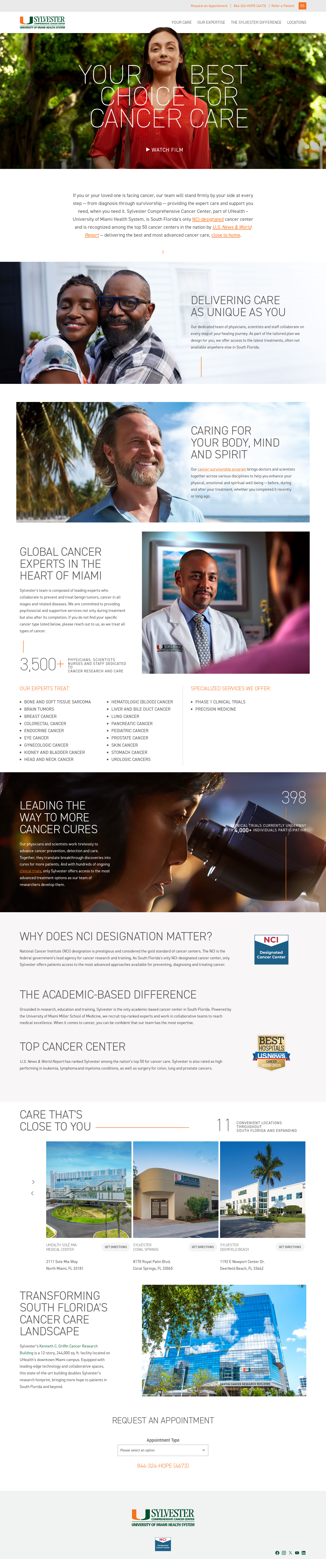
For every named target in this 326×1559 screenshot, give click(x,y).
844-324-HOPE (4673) (250, 5)
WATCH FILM (167, 150)
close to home (225, 235)
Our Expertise (211, 22)
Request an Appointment (209, 5)
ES (302, 5)
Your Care (182, 22)
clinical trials (30, 854)
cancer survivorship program (222, 469)
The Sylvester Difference (256, 22)
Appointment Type (163, 1424)
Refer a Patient (282, 5)
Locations (296, 22)
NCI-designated (208, 219)
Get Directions (116, 1230)
